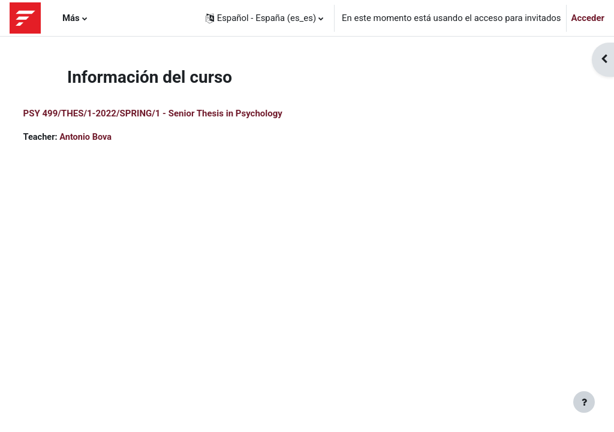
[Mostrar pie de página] (584, 402)
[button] (264, 18)
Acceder (588, 18)
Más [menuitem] (71, 18)
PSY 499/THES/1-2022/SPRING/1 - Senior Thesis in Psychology (175, 113)
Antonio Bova (109, 137)
